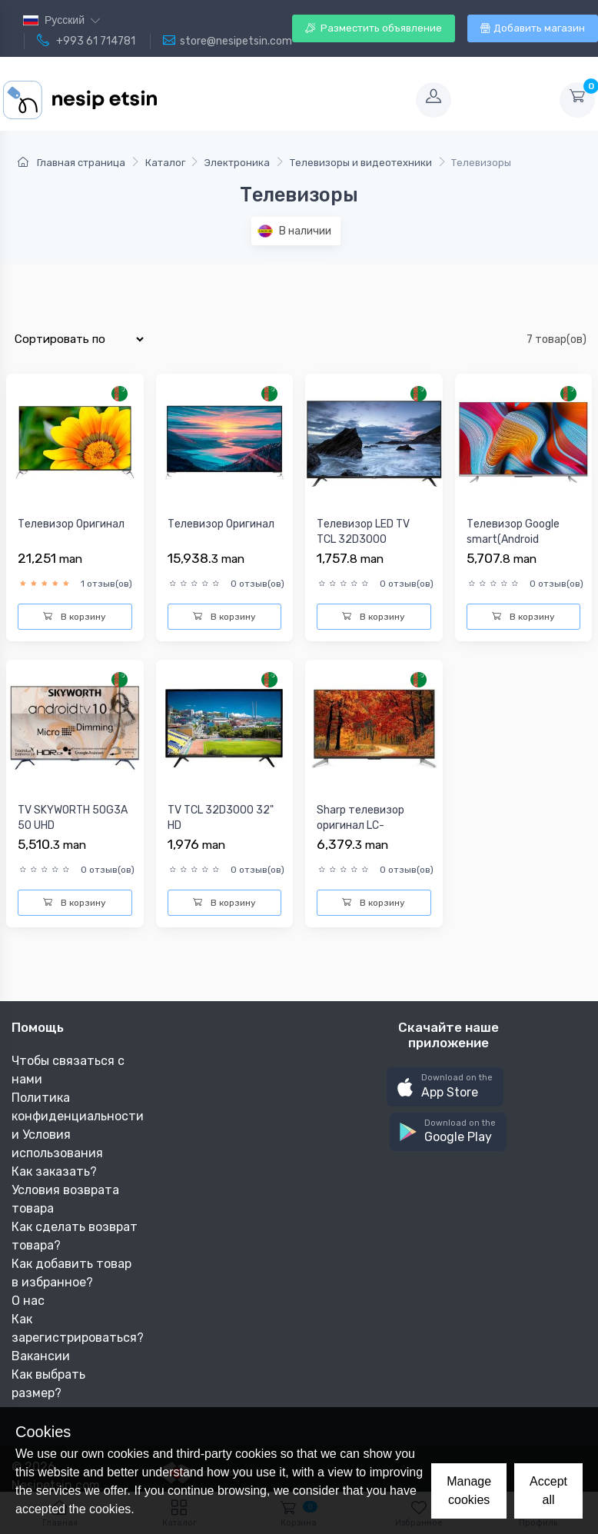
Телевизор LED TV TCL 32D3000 (363, 531)
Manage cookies (469, 1490)
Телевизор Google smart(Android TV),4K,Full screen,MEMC (513, 546)
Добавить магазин (532, 28)
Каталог (165, 162)
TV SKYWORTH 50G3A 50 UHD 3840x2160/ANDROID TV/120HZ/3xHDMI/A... (73, 833)
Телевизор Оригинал (71, 524)
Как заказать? (54, 1171)
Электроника (237, 162)
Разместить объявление (373, 28)
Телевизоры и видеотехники (361, 162)
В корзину (74, 616)
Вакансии (41, 1356)
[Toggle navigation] (284, 100)
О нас (28, 1300)
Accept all (548, 1490)
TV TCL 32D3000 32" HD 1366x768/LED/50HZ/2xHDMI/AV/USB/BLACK (224, 840)
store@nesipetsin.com (227, 41)
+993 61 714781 (86, 41)
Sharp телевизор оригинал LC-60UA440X (360, 825)
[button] (445, 1086)
